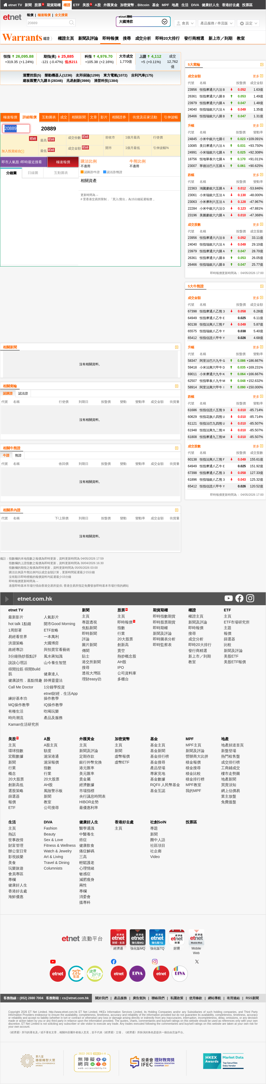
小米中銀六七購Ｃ (212, 139)
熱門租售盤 (230, 756)
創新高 (123, 645)
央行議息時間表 (92, 796)
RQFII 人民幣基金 (165, 785)
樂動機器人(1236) (58, 75)
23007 (192, 166)
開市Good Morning (59, 624)
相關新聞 (79, 117)
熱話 (12, 834)
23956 (192, 90)
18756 (192, 159)
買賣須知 (228, 785)
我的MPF (193, 791)
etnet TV (15, 5)
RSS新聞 (252, 998)
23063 (192, 202)
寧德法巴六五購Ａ (212, 166)
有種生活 (15, 711)
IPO (120, 667)
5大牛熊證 (196, 286)
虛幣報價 (122, 756)
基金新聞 (157, 751)
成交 (63, 117)
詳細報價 (30, 117)
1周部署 (15, 630)
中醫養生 (86, 834)
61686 (192, 410)
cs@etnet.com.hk (75, 998)
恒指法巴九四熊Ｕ (212, 423)
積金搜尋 (193, 768)
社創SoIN (158, 822)
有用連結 (233, 998)
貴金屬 (85, 779)
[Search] (48, 23)
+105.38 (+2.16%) (99, 59)
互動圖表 (49, 117)
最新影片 (15, 617)
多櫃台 (123, 679)
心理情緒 (86, 868)
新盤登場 (228, 751)
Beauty (50, 834)
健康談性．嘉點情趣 (25, 680)
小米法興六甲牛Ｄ (212, 367)
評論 (85, 639)
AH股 (121, 662)
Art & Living (53, 857)
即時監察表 (162, 645)
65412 (192, 338)
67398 (192, 311)
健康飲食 (86, 845)
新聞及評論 (88, 38)
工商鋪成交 (230, 768)
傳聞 (85, 650)
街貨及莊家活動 (145, 117)
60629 (192, 417)
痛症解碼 (86, 851)
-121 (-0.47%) (58, 59)
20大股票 (125, 639)
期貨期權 (54, 5)
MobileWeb (196, 951)
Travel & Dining (56, 862)
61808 (192, 437)
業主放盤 (228, 796)
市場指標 (86, 791)
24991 (192, 152)
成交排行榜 (230, 762)
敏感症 (85, 874)
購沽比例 (89, 161)
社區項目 (157, 845)
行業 (121, 633)
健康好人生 (210, 5)
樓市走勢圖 (230, 773)
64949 (192, 318)
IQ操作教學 (53, 705)
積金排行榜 (195, 779)
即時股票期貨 (164, 622)
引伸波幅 (171, 117)
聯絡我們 (158, 998)
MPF (165, 5)
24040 (192, 109)
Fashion (50, 828)
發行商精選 (194, 38)
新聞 (28, 5)
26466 (192, 116)
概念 (12, 773)
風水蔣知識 (53, 656)
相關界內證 (11, 510)
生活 (184, 5)
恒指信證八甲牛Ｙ (212, 338)
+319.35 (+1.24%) (18, 59)
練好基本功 (17, 698)
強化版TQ (157, 948)
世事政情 (15, 840)
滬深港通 (51, 756)
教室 (241, 38)
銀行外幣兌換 (90, 762)
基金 (155, 5)
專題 (154, 828)
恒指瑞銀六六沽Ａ (212, 109)
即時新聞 (89, 633)
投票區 (247, 5)
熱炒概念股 (126, 656)
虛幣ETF (122, 762)
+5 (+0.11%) (150, 59)
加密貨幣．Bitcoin (134, 5)
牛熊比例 (138, 161)
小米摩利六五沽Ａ (212, 202)
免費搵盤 (228, 802)
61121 (192, 423)
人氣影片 (51, 617)
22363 (192, 188)
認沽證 (23, 393)
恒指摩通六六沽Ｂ (212, 90)
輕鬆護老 (86, 862)
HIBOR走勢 (89, 802)
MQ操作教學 (19, 705)
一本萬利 (51, 636)
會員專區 (15, 874)
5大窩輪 (194, 65)
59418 (192, 367)
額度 (47, 751)
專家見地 (157, 773)
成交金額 (194, 76)
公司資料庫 (126, 673)
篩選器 (229, 639)
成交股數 (194, 225)
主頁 (85, 616)
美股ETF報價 (235, 662)
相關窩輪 (10, 386)
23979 (192, 103)
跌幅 (191, 175)
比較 (227, 645)
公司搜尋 (51, 807)
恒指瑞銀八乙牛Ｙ (212, 331)
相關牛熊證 (11, 448)
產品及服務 (53, 718)
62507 (192, 381)
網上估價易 (230, 791)
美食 (12, 862)
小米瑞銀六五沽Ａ (212, 195)
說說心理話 (17, 662)
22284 (192, 208)
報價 (227, 633)
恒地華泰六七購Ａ (212, 159)
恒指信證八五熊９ (212, 410)
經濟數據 (86, 785)
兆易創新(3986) (78, 81)
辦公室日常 (17, 851)
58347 (192, 361)
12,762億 (172, 61)
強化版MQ (137, 948)
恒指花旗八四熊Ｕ (212, 417)
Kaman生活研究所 (23, 724)
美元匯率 (86, 773)
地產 (175, 5)
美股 (85, 5)
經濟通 (118, 948)
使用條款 (195, 998)
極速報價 (44, 15)
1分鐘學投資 (54, 687)
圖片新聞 (89, 645)
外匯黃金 (110, 5)
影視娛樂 (15, 857)
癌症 (83, 840)
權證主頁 (66, 38)
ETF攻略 (51, 630)
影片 (103, 117)
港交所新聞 (91, 662)
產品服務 (120, 998)
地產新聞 (228, 779)
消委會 (85, 897)
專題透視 (89, 622)
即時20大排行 (167, 38)
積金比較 (193, 773)
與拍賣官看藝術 (57, 649)
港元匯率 (86, 768)
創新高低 (15, 785)
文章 (93, 117)
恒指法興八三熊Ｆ (212, 324)
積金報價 (193, 762)
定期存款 (86, 756)
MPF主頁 (193, 745)
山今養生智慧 (55, 662)
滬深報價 (51, 762)
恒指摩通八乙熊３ (212, 311)
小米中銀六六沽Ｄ (212, 208)
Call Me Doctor (20, 687)
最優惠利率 (88, 807)
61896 (192, 479)
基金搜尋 (157, 762)
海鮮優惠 (15, 897)
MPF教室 (193, 785)
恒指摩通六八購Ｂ (212, 96)
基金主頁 (157, 745)
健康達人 (51, 674)
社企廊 (155, 851)
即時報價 (110, 38)
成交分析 (143, 38)
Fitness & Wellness (60, 845)
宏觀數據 (15, 756)
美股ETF (231, 656)
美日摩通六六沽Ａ (212, 146)
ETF (76, 5)
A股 (97, 5)
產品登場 (157, 768)
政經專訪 (15, 649)
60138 (192, 324)
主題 (227, 628)
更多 (258, 76)
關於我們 (101, 998)
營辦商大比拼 (197, 756)
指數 (121, 628)
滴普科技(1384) (106, 81)
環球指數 (15, 751)
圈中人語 (157, 840)
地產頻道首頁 (232, 745)
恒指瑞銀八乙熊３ (212, 479)
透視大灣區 (91, 673)
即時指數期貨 (164, 616)
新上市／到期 (220, 38)
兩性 (83, 885)
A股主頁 (50, 745)
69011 (192, 374)
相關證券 (119, 117)
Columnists (53, 868)
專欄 (12, 879)
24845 (192, 139)
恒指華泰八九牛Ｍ (212, 381)
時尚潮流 (15, 718)
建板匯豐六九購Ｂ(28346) (43, 81)
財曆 (177, 948)
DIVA (195, 5)
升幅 (191, 125)
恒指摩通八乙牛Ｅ (212, 318)
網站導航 (214, 998)
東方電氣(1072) (115, 75)
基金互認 (157, 791)
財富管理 (15, 845)
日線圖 (33, 173)
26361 (192, 96)
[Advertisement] (48, 304)
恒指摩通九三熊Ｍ (212, 437)
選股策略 (15, 791)
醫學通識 (86, 828)
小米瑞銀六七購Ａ (212, 152)
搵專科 (85, 902)
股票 (37, 5)
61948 (192, 430)
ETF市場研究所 (237, 622)
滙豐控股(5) (32, 75)
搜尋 (127, 38)
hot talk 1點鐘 (19, 624)
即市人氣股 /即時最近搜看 (22, 162)
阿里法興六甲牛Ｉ (212, 387)
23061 (192, 195)
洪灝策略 (15, 643)
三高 (83, 857)
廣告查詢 (139, 998)
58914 (192, 387)
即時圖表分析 (164, 639)
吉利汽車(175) (142, 75)
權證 (66, 5)
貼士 (85, 656)
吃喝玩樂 (51, 711)
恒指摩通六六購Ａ (212, 103)
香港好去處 (230, 5)
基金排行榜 (159, 756)
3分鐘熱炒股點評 (22, 656)
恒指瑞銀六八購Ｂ (212, 116)
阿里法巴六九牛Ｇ (212, 361)
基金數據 (157, 779)
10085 (192, 146)
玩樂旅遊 (15, 868)
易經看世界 (17, 636)
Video (155, 857)
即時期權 (160, 628)
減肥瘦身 (86, 879)
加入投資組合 (13, 151)
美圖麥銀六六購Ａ (212, 215)
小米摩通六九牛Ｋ (212, 374)
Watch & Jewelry (58, 851)
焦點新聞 (89, 628)
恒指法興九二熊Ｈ (212, 430)
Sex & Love (53, 840)
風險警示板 (53, 791)
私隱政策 (176, 998)
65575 (192, 331)
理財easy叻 (91, 679)
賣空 (121, 650)
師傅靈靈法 (53, 680)
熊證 (18, 455)
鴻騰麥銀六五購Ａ (212, 188)
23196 (192, 215)
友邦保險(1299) (88, 75)
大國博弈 (126, 22)
